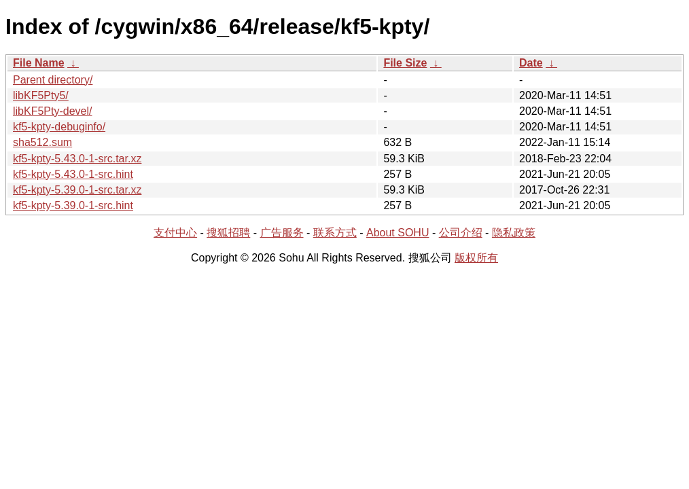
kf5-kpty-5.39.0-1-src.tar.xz (77, 190)
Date (531, 63)
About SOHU (397, 232)
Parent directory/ (52, 80)
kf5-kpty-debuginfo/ (59, 126)
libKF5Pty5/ (41, 95)
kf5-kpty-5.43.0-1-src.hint (73, 174)
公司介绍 (460, 232)
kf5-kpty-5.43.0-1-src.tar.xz (77, 158)
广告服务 (282, 232)
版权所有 (476, 258)
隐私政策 (513, 232)
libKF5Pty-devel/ (52, 111)
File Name (39, 63)
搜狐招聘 (228, 232)
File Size (405, 63)
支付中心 (175, 232)
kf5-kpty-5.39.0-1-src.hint (73, 205)
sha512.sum (42, 142)
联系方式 (335, 232)
